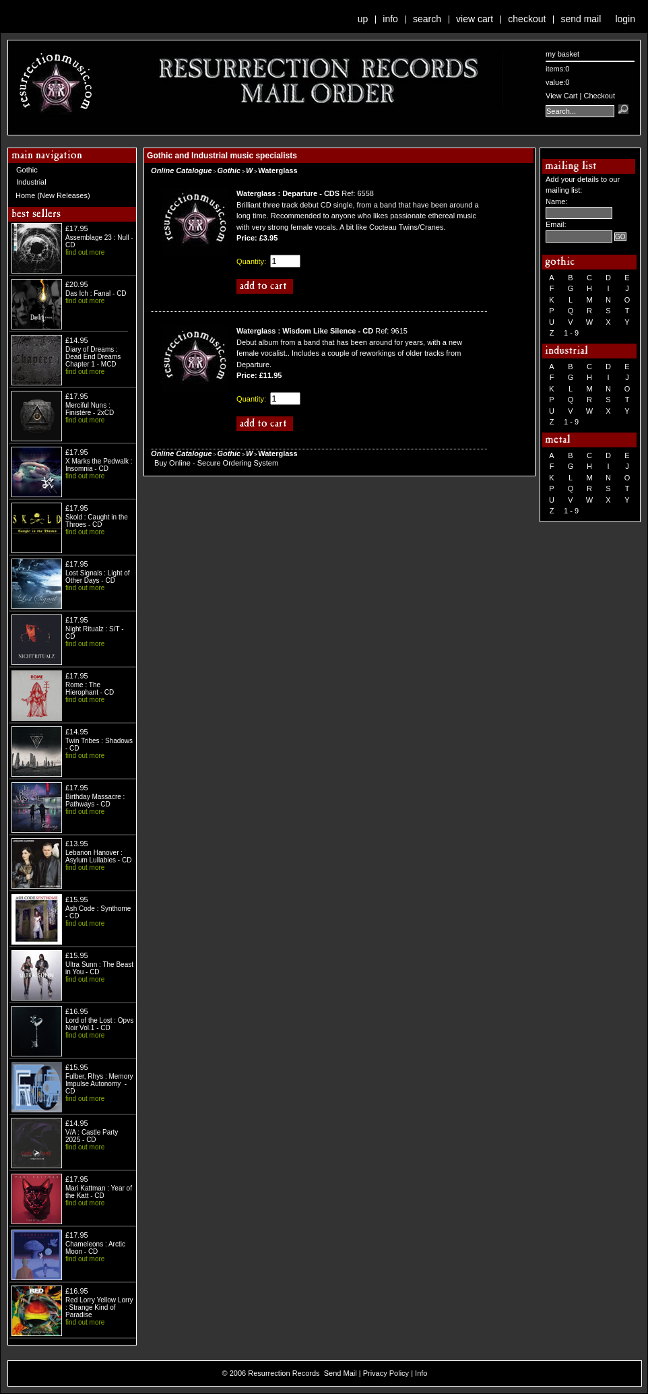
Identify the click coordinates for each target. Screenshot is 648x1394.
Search (427, 18)
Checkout (527, 18)
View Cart (474, 18)
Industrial (31, 182)
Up (363, 18)
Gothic (27, 170)
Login (625, 18)
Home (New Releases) (52, 195)
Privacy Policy (386, 1373)
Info (390, 18)
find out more (84, 252)
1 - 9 (571, 333)
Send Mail (580, 18)
